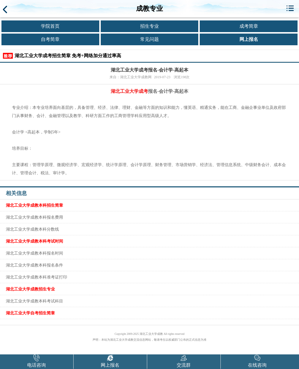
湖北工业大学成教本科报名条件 (34, 265)
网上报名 (248, 39)
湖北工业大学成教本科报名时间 (34, 253)
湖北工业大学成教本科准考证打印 (36, 277)
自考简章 (50, 39)
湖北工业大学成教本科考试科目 (34, 301)
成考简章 (248, 26)
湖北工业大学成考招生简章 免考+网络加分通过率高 (68, 55)
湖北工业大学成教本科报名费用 (34, 217)
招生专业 (149, 26)
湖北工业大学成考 (129, 91)
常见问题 (149, 39)
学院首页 (50, 26)
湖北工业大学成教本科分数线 (32, 229)
